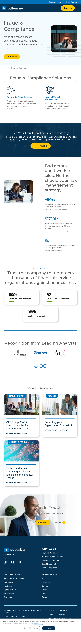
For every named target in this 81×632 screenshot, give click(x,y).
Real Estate (8, 597)
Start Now (68, 8)
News (44, 593)
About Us (45, 579)
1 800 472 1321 (10, 558)
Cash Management (49, 564)
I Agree (48, 628)
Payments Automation (50, 553)
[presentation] (77, 8)
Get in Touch (12, 57)
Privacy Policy (9, 616)
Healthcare (8, 586)
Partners (45, 590)
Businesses (8, 582)
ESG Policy (63, 610)
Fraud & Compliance (49, 568)
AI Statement (21, 616)
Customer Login (55, 2)
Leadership (46, 582)
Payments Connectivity (50, 560)
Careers (45, 586)
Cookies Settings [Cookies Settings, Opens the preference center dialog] (32, 628)
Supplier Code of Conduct (58, 615)
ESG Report (53, 610)
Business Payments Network (53, 557)
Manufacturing (9, 593)
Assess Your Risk (40, 146)
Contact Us (43, 522)
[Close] (77, 622)
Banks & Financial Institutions (14, 579)
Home (6, 68)
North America (71, 2)
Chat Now (57, 522)
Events (44, 597)
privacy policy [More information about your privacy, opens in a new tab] (38, 624)
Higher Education (10, 590)
